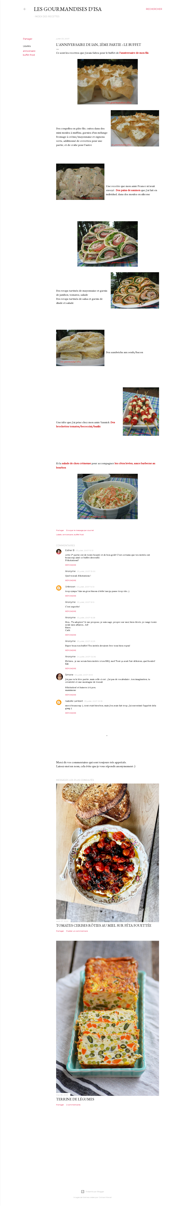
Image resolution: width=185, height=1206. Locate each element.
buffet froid (29, 55)
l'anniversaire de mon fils (134, 52)
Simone (69, 674)
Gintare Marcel (105, 1197)
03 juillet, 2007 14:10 (85, 587)
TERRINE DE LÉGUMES (75, 1099)
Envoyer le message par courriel (80, 530)
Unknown (70, 586)
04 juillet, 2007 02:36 (86, 657)
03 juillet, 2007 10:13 (84, 550)
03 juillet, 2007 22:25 (86, 641)
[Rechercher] (154, 9)
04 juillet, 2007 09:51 (84, 675)
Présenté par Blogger (92, 1191)
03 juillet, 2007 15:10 (85, 602)
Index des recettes (47, 16)
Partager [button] (27, 39)
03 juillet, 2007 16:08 (86, 617)
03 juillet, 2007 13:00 (86, 571)
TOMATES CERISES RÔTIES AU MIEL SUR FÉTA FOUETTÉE (103, 925)
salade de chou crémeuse (76, 463)
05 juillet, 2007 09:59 (93, 701)
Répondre (70, 565)
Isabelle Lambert (74, 701)
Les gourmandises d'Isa (68, 9)
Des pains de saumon (128, 190)
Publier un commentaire (77, 931)
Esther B (69, 550)
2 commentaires (73, 1105)
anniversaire (29, 51)
